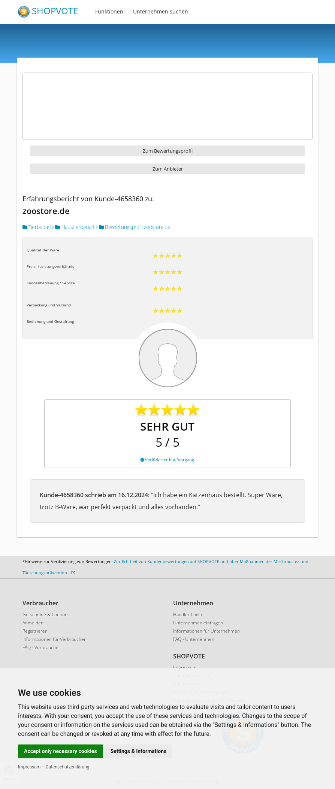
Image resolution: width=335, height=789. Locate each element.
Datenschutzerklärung (68, 767)
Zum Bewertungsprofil (168, 150)
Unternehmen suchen (160, 11)
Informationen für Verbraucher (54, 639)
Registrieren (35, 631)
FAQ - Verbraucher (41, 647)
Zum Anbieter (168, 168)
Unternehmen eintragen (198, 623)
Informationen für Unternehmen (206, 631)
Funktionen (109, 11)
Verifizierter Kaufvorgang (167, 459)
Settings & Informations (139, 751)
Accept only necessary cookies (60, 751)
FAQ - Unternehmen (193, 639)
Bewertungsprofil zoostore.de (133, 226)
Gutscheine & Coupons (46, 614)
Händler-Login (187, 614)
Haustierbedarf (73, 226)
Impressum (29, 767)
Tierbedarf (36, 226)
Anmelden (32, 623)
